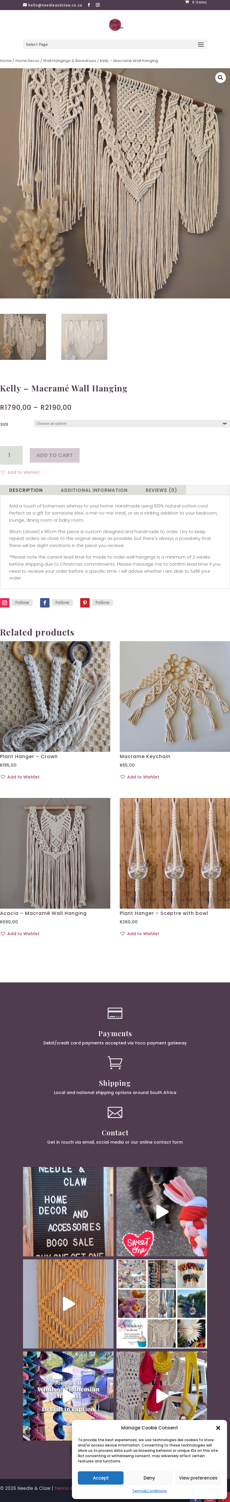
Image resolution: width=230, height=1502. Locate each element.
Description (26, 490)
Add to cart (54, 455)
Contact (115, 1132)
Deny (149, 1478)
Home (6, 60)
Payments (115, 1033)
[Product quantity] (11, 455)
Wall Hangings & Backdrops (69, 60)
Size (4, 424)
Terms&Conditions (149, 1490)
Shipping (115, 1083)
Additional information (94, 490)
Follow (22, 602)
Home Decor (27, 60)
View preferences (198, 1478)
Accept (101, 1478)
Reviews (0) (161, 490)
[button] (218, 1428)
